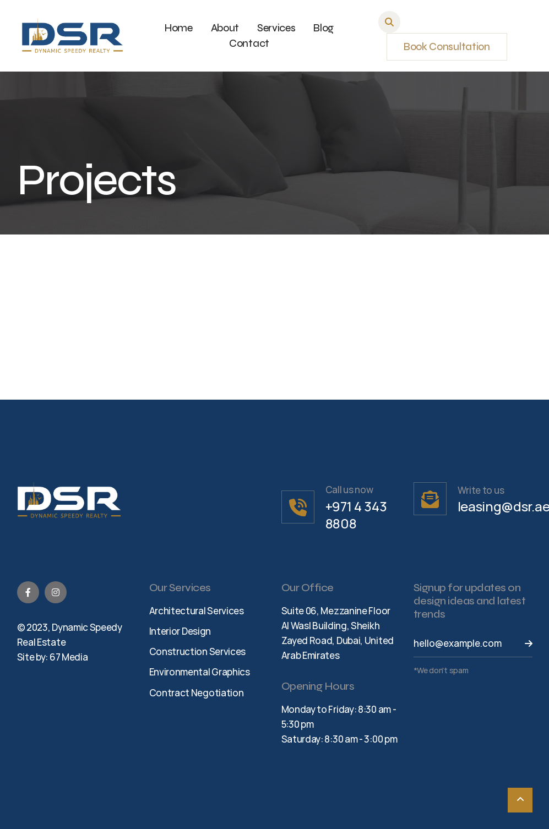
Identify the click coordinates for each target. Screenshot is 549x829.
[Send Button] (521, 643)
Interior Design (180, 631)
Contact (249, 43)
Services (276, 28)
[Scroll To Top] (520, 800)
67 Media (69, 657)
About (225, 28)
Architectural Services (196, 610)
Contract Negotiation (196, 692)
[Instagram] (56, 592)
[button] (389, 22)
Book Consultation (447, 47)
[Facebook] (28, 592)
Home (179, 28)
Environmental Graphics (199, 672)
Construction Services (197, 651)
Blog (323, 28)
